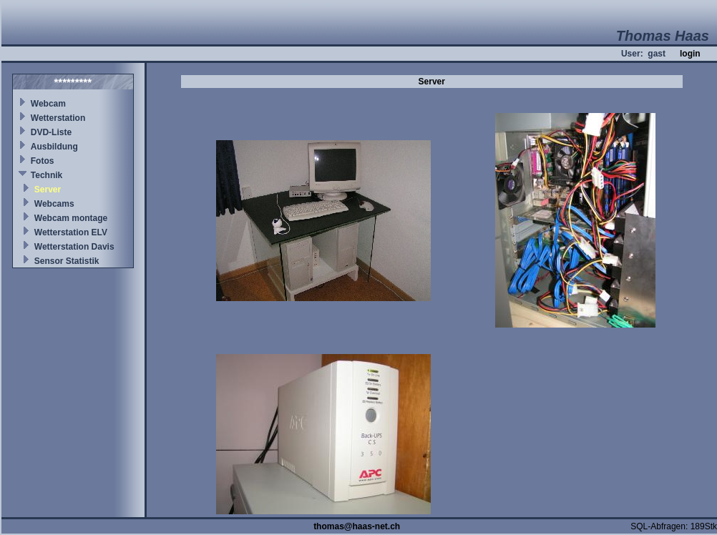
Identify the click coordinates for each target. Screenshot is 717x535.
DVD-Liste (51, 132)
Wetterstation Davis (74, 247)
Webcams (54, 204)
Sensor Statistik (66, 261)
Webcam (48, 104)
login (690, 54)
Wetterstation (58, 118)
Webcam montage (70, 218)
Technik (46, 175)
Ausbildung (54, 147)
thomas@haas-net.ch (356, 526)
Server (47, 190)
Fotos (42, 161)
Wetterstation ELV (70, 232)
